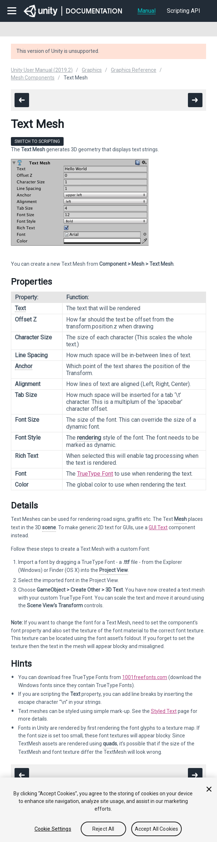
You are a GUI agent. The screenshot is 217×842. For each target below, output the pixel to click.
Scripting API (183, 10)
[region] (108, 809)
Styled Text (164, 711)
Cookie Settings (53, 829)
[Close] (209, 789)
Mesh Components (33, 78)
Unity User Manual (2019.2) (42, 70)
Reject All (103, 829)
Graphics (92, 70)
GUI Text (158, 527)
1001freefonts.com (144, 677)
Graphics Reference (133, 70)
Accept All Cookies (156, 829)
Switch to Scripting (37, 141)
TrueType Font (95, 473)
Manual (146, 10)
